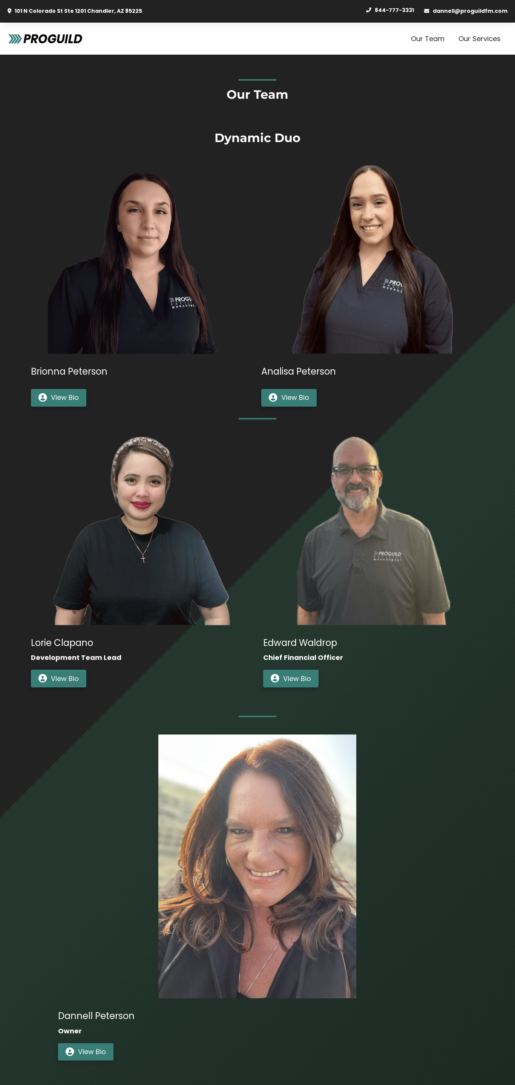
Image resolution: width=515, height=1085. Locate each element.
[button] (58, 398)
